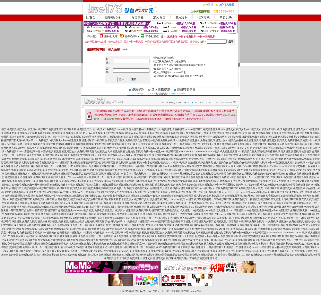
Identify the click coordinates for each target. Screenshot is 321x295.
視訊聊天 (43, 129)
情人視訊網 (135, 129)
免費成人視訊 (187, 136)
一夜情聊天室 (312, 166)
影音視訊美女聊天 (115, 140)
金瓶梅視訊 (178, 129)
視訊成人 (165, 162)
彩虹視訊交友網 (103, 151)
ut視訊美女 (306, 147)
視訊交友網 (231, 133)
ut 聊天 (232, 166)
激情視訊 (156, 144)
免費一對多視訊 (82, 147)
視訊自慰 (203, 155)
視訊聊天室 (70, 129)
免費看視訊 (293, 147)
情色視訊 (60, 133)
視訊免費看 (119, 151)
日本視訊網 (98, 140)
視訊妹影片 (222, 140)
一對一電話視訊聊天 (279, 162)
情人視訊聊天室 (17, 147)
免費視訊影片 (277, 155)
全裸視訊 (234, 162)
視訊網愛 (86, 136)
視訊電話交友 (69, 151)
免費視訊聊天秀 (85, 151)
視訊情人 (282, 140)
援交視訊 (111, 158)
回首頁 (90, 17)
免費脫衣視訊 (167, 140)
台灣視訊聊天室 (246, 158)
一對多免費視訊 (151, 162)
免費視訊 (12, 129)
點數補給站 (112, 17)
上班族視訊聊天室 (178, 158)
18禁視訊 (41, 192)
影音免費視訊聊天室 (183, 147)
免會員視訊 (95, 166)
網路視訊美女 (98, 147)
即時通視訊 (186, 144)
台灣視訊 (206, 133)
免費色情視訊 (207, 140)
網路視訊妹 (63, 166)
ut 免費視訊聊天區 (141, 155)
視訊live (92, 155)
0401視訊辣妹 (215, 155)
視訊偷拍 (132, 147)
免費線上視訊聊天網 (52, 206)
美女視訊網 (122, 162)
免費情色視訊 (196, 158)
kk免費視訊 (245, 155)
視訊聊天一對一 (203, 136)
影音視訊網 (56, 147)
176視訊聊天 (234, 136)
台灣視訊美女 (292, 144)
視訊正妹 (122, 158)
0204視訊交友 (228, 129)
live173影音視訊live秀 (28, 151)
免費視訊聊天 (56, 129)
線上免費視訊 (34, 155)
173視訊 (60, 144)
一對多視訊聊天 (125, 166)
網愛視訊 (70, 144)
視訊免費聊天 (205, 162)
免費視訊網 (289, 129)
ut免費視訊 (10, 151)
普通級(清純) (152, 36)
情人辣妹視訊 (297, 162)
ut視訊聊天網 (44, 188)
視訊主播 (142, 147)
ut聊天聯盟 (252, 166)
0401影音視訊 (148, 129)
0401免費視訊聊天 (242, 144)
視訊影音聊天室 (66, 158)
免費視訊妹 (218, 133)
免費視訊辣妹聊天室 (43, 199)
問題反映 (225, 17)
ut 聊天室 (287, 166)
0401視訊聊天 (62, 162)
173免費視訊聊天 (79, 166)
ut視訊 (124, 136)
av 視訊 (146, 158)
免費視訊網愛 (269, 140)
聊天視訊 (285, 151)
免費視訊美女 (84, 129)
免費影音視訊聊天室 (52, 203)
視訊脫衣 (195, 140)
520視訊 (310, 162)
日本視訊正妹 (136, 136)
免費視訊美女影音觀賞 (137, 140)
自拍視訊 (267, 147)
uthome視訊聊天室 (71, 140)
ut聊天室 (241, 166)
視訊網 (5, 133)
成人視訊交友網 (160, 155)
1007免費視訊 (41, 140)
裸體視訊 (81, 144)
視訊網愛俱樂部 (159, 158)
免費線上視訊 (307, 136)
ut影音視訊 (24, 166)
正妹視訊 (276, 133)
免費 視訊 (293, 136)
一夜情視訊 (210, 158)
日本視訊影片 (83, 158)
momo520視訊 (34, 169)
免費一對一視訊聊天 (38, 184)
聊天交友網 (299, 166)
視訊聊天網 (161, 93)
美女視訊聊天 (119, 144)
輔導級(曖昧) (132, 36)
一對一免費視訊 (17, 155)
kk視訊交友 (243, 147)
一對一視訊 (64, 136)
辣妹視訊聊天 (109, 166)
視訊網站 (87, 140)
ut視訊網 (155, 140)
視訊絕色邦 (306, 144)
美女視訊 (14, 133)
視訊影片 (38, 144)
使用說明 (181, 17)
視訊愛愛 (68, 147)
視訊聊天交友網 (28, 133)
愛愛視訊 (296, 151)
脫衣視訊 (52, 136)
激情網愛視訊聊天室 (296, 155)
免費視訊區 (256, 147)
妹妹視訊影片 (164, 147)
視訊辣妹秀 (33, 158)
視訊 (3, 129)
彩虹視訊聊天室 (260, 155)
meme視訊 (122, 129)
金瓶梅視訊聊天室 (48, 181)
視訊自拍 (106, 144)
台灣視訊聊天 (220, 166)
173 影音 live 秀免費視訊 (92, 133)
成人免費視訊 (224, 144)
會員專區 (137, 17)
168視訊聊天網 (276, 144)
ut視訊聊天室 (220, 136)
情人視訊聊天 (99, 136)
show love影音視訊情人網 (176, 166)
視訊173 (152, 147)
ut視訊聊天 (55, 140)
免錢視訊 (193, 162)
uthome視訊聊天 (193, 129)
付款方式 (203, 17)
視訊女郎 (267, 129)
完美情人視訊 (263, 158)
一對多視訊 (47, 151)
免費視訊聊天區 (41, 177)
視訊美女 (22, 129)
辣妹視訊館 (37, 166)
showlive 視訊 (134, 158)
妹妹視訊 (75, 162)
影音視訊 (154, 133)
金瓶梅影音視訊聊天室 (41, 162)
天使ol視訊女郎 (24, 140)
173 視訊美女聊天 (247, 151)
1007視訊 (110, 133)
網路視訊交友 (93, 144)
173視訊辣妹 (114, 136)
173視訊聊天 (313, 129)
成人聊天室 (275, 166)
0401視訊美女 (253, 129)
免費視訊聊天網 (290, 133)
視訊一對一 (50, 166)
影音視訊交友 (231, 155)
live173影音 (154, 291)
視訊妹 (251, 133)
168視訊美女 (280, 147)
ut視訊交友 (196, 166)
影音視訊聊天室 (46, 133)
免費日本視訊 (24, 144)
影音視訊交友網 (79, 155)
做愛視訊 (247, 136)
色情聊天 (264, 166)
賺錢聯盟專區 (186, 89)
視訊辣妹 (33, 129)
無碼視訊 (207, 166)
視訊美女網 (176, 155)
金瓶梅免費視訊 (170, 136)
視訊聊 (57, 151)
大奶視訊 (102, 155)
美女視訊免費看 (152, 136)
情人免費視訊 (306, 158)
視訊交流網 (277, 158)
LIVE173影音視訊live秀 (133, 291)
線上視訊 (76, 136)
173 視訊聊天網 (153, 166)
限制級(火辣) (111, 36)
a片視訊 (183, 162)
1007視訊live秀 (208, 144)
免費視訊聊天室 (211, 129)
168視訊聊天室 (228, 147)
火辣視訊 (12, 144)
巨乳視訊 (232, 158)
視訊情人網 (33, 147)
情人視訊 (277, 129)
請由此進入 (199, 65)
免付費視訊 (48, 155)
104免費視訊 (182, 140)
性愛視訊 (306, 151)
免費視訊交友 (193, 133)
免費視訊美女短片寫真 (207, 147)
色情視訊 (165, 133)
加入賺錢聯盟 (160, 89)
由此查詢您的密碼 (176, 61)
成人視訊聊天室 (228, 151)
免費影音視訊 (294, 140)
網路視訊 (283, 136)
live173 (193, 151)
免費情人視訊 (259, 162)
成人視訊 (97, 129)
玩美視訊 (140, 166)
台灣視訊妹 (144, 144)
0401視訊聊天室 (170, 151)
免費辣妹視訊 (260, 144)
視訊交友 (241, 129)
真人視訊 (24, 162)
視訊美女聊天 (16, 136)
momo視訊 (213, 151)
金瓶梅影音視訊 (134, 151)
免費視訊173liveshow (127, 133)
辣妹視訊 (144, 133)
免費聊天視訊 (43, 195)
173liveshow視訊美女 (36, 136)
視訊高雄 (222, 158)
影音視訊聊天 (178, 133)
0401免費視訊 (164, 129)
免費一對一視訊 (152, 151)
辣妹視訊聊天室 (89, 162)
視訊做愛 (304, 133)
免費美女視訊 (259, 136)
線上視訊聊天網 (252, 140)
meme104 (184, 151)
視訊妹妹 (272, 136)
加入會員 (159, 17)
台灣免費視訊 (19, 158)
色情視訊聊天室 (106, 162)
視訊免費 (45, 147)
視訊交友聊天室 (48, 158)
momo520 (203, 151)
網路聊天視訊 (291, 158)
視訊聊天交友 (98, 158)
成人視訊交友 (221, 162)
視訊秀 (196, 144)
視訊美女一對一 (170, 144)
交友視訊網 (245, 162)
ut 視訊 (174, 162)
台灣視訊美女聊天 (116, 147)
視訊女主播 (49, 144)
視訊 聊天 (132, 144)
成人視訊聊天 (62, 155)
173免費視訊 (109, 129)
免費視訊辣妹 (263, 133)
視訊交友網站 (235, 140)
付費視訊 (113, 155)
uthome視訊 (124, 155)
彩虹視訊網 (263, 151)
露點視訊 (275, 151)
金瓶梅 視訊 (135, 162)
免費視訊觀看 (189, 155)
